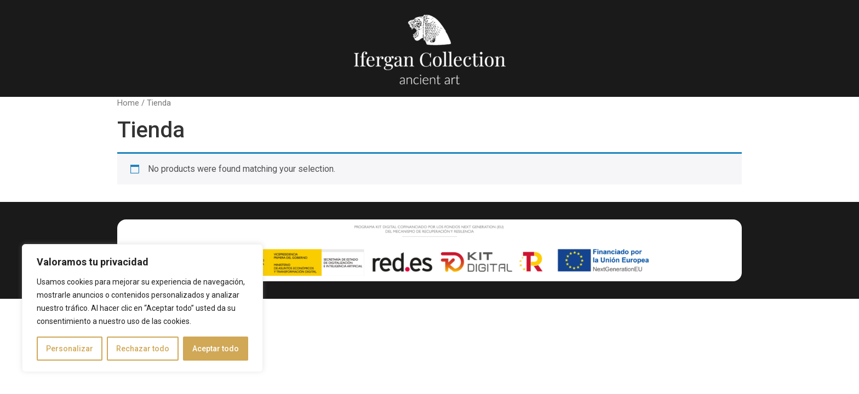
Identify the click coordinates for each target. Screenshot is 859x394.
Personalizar (69, 348)
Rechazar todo (142, 348)
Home (128, 103)
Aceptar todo (215, 348)
